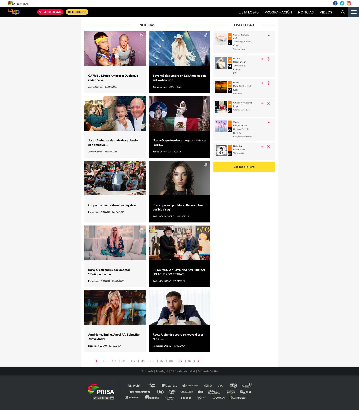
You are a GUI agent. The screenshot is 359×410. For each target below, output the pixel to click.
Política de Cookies (208, 371)
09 (180, 361)
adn (233, 385)
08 (171, 361)
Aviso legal (162, 371)
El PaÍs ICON (187, 397)
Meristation (238, 397)
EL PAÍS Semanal (216, 391)
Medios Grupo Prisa (102, 398)
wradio (173, 391)
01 (105, 361)
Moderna (152, 397)
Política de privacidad (182, 371)
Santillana (172, 385)
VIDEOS (326, 12)
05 (143, 361)
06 (152, 361)
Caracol (247, 385)
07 (161, 361)
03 (124, 361)
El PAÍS (136, 385)
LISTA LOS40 (249, 12)
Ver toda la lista (244, 167)
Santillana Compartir (192, 385)
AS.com (220, 385)
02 (114, 361)
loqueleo (220, 397)
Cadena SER (208, 385)
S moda (203, 397)
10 (189, 361)
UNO (162, 391)
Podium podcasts (171, 397)
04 (133, 361)
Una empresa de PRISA (102, 388)
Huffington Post (141, 391)
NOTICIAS (306, 12)
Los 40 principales (154, 385)
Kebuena (243, 391)
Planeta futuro (230, 391)
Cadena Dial (202, 391)
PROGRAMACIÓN (278, 12)
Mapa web (147, 371)
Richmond (133, 397)
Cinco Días (187, 391)
